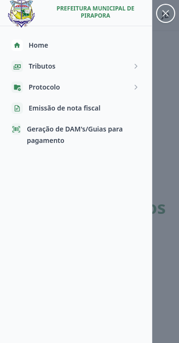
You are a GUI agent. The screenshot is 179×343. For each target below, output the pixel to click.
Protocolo (75, 87)
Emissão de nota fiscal (55, 108)
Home (29, 45)
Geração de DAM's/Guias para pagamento (67, 134)
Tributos (75, 66)
